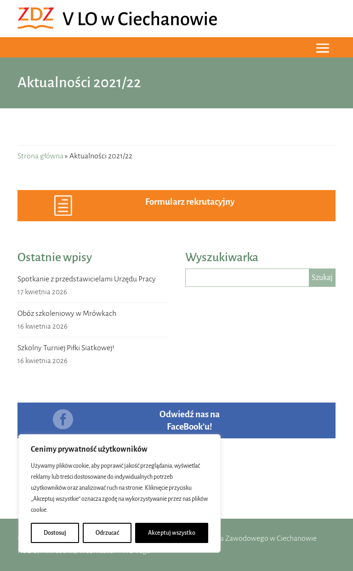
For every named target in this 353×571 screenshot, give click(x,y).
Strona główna (40, 156)
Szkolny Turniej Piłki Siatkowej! (65, 348)
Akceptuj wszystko (171, 533)
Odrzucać (107, 533)
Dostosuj (55, 533)
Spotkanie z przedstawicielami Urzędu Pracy (86, 279)
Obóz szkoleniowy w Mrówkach (66, 313)
